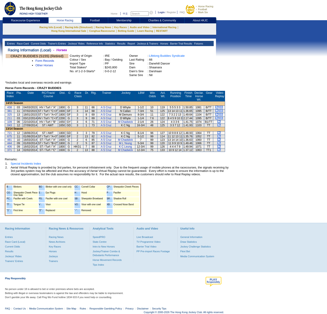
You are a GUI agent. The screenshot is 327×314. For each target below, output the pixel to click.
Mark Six (203, 12)
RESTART (162, 31)
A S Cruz (106, 107)
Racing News (103, 27)
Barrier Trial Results (180, 43)
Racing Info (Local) (51, 27)
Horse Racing (205, 6)
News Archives (57, 241)
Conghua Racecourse (102, 31)
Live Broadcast (144, 237)
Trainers (53, 261)
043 (9, 125)
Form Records (44, 60)
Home (114, 13)
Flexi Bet (185, 251)
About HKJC (200, 20)
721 (9, 133)
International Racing (164, 27)
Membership (123, 20)
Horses (163, 43)
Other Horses (44, 65)
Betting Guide (126, 31)
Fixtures (198, 43)
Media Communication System (197, 256)
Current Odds (38, 43)
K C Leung (125, 146)
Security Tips (159, 308)
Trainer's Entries (56, 43)
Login (161, 12)
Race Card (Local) (15, 241)
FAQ (182, 12)
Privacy (129, 308)
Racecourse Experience (25, 20)
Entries (10, 43)
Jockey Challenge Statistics (195, 246)
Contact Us (19, 308)
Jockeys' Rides (75, 43)
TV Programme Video (148, 241)
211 (9, 118)
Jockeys (53, 256)
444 (9, 143)
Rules (83, 308)
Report (131, 43)
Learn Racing (145, 31)
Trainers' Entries (14, 261)
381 (9, 111)
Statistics (109, 43)
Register (171, 12)
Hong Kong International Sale (68, 31)
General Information (191, 237)
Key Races (120, 27)
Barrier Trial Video (146, 246)
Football (202, 9)
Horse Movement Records (107, 260)
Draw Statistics (188, 241)
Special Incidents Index (26, 163)
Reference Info (94, 43)
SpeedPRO (99, 237)
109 (9, 122)
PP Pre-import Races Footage (153, 251)
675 (9, 136)
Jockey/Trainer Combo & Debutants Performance (106, 253)
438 (9, 107)
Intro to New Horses (104, 246)
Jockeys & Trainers (147, 43)
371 (9, 150)
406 (9, 146)
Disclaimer (143, 308)
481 (9, 139)
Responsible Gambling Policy (105, 308)
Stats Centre (100, 241)
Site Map (71, 308)
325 (9, 114)
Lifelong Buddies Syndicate (167, 55)
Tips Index (98, 264)
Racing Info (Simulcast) (79, 27)
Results (121, 43)
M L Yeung (125, 143)
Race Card (22, 43)
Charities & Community (162, 20)
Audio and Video (140, 27)
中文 (125, 13)
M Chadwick (125, 122)
